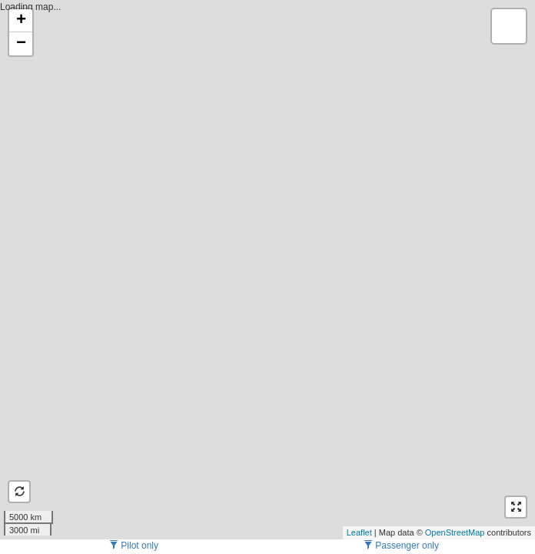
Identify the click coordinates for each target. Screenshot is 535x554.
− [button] (21, 43)
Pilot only (133, 545)
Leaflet (359, 532)
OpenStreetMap (455, 532)
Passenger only (401, 545)
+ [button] (21, 20)
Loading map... (265, 269)
